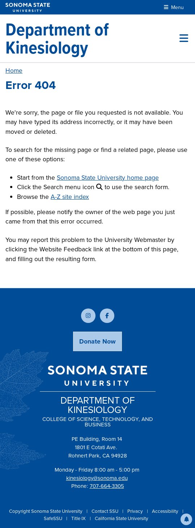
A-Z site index (70, 196)
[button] (186, 519)
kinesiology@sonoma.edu (97, 478)
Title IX (79, 518)
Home (13, 70)
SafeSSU (53, 518)
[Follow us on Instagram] (88, 315)
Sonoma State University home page (108, 177)
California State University (121, 518)
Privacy (135, 511)
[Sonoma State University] (27, 7)
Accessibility (165, 511)
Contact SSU (105, 511)
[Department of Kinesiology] (92, 38)
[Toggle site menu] (183, 38)
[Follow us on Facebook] (107, 315)
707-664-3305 (107, 486)
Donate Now (97, 341)
